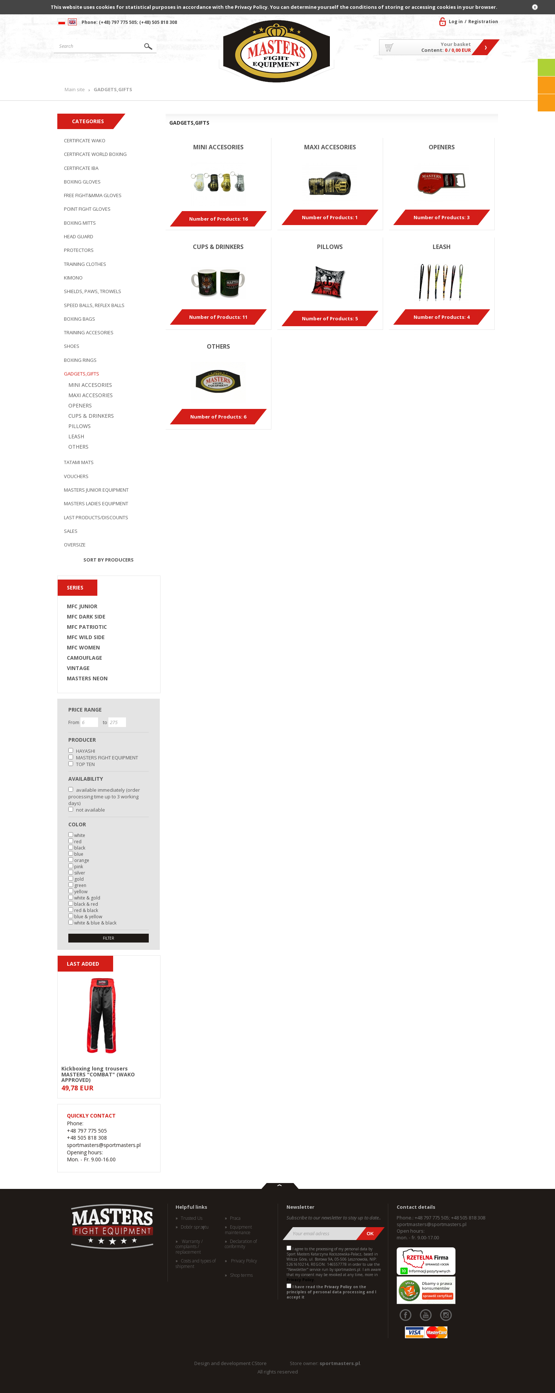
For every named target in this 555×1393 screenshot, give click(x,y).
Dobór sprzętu (195, 1227)
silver (79, 873)
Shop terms (241, 1275)
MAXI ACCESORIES (90, 395)
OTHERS (78, 446)
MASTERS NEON (87, 678)
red (78, 841)
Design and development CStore (230, 1363)
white (79, 835)
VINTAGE (78, 668)
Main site (88, 71)
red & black (86, 910)
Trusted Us (191, 1218)
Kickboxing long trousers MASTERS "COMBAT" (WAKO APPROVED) (98, 1074)
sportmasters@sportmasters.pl (431, 1224)
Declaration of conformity (241, 1244)
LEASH (76, 436)
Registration (483, 21)
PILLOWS (79, 426)
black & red (86, 904)
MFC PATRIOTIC (87, 627)
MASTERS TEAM (439, 71)
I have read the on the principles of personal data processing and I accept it (331, 1292)
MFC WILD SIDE (86, 637)
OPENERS (80, 405)
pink (78, 866)
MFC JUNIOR (82, 606)
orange (81, 860)
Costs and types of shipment (196, 1263)
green (80, 885)
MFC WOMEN (83, 647)
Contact (481, 71)
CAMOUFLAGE (84, 658)
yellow (80, 891)
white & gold (87, 898)
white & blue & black (95, 923)
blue (78, 854)
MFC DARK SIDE (86, 616)
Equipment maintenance (238, 1230)
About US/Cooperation (374, 71)
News (201, 71)
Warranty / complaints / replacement (189, 1247)
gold (79, 879)
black (79, 848)
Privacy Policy (243, 1261)
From (74, 722)
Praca (235, 1218)
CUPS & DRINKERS (91, 416)
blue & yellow (88, 916)
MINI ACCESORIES (90, 385)
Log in (456, 21)
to (105, 722)
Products (150, 71)
